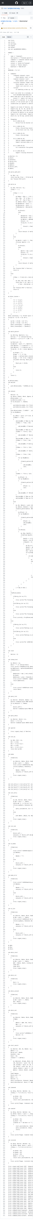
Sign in (25, 3)
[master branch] (12, 17)
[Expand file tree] (3, 17)
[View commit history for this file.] (30, 28)
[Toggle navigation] (2, 2)
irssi (5, 8)
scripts (15, 21)
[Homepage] (16, 2)
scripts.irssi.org (14, 8)
